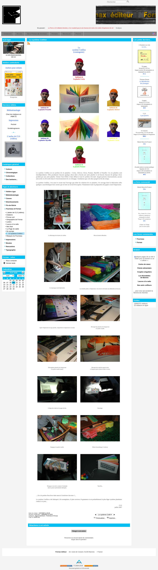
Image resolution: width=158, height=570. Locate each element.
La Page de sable (12, 229)
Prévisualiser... (100, 518)
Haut (79, 562)
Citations (9, 215)
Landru (8, 222)
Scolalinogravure (14, 128)
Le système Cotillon (15, 233)
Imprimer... (111, 518)
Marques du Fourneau (14, 236)
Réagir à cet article (79, 531)
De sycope (10, 231)
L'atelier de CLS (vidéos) (15, 212)
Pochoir (13, 124)
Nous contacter (11, 261)
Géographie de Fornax (14, 219)
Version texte (10, 263)
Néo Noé (9, 226)
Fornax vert (10, 217)
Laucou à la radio (12, 224)
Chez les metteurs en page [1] (13, 115)
